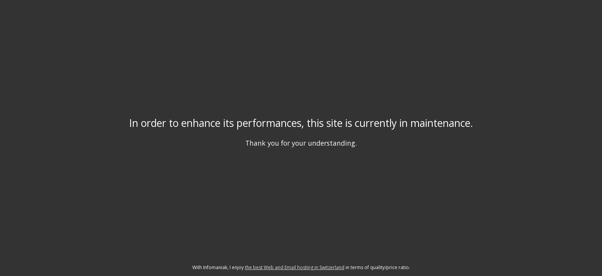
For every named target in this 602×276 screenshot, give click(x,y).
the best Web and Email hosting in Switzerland (294, 267)
